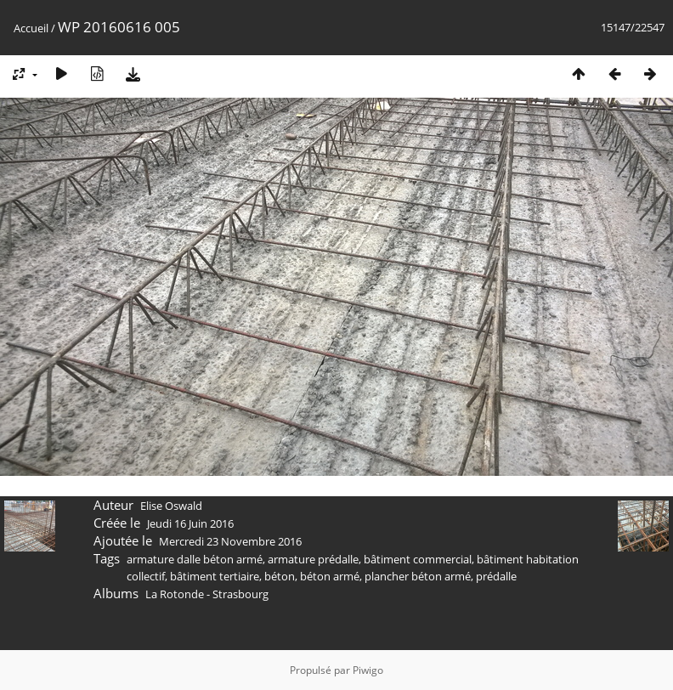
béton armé (329, 576)
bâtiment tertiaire (214, 576)
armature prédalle (313, 559)
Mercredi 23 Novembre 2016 (230, 541)
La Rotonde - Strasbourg (207, 594)
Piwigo (368, 670)
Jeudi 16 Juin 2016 (190, 523)
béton (279, 576)
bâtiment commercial (418, 559)
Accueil (31, 28)
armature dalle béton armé (195, 559)
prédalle (496, 576)
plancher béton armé (418, 576)
